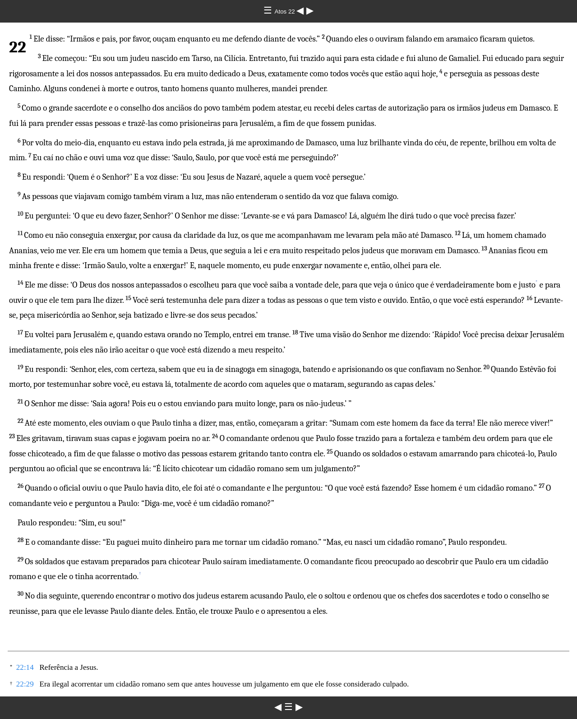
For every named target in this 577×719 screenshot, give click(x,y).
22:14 (25, 667)
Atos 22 (286, 11)
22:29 (25, 684)
